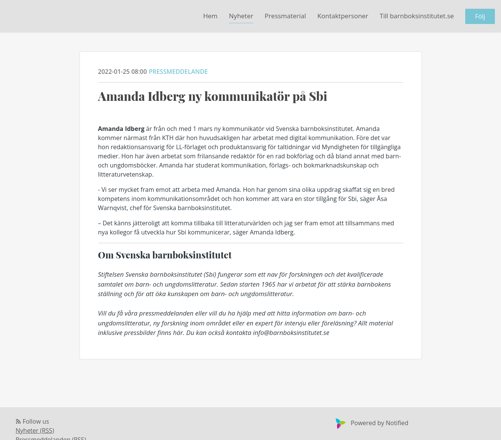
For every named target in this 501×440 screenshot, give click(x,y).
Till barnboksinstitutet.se (417, 15)
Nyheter (241, 15)
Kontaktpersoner (342, 15)
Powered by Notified (371, 423)
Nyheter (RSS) (35, 430)
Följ (480, 16)
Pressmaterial (285, 15)
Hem (210, 15)
